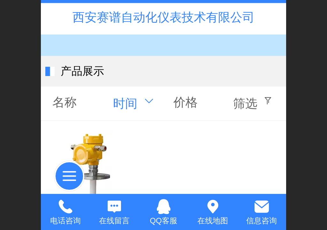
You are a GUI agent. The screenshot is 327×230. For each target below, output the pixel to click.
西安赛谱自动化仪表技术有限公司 (163, 17)
